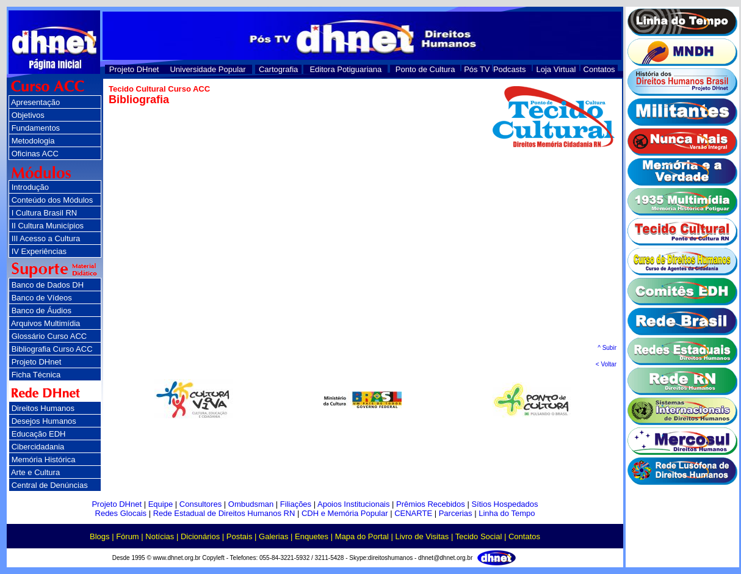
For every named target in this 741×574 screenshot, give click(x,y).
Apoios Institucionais (353, 504)
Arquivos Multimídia (45, 323)
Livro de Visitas (422, 536)
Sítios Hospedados (504, 504)
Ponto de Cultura (425, 69)
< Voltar (606, 364)
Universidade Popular (207, 69)
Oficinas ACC (35, 153)
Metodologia (33, 140)
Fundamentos (36, 128)
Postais (239, 536)
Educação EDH (39, 433)
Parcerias (455, 513)
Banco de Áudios (41, 310)
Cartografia (278, 69)
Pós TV (477, 69)
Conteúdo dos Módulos (52, 200)
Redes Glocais (121, 513)
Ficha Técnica (36, 374)
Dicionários (200, 536)
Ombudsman (250, 504)
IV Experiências (39, 251)
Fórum (127, 536)
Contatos (599, 69)
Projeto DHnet (134, 69)
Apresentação (35, 102)
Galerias (273, 536)
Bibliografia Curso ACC (52, 349)
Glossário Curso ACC (49, 336)
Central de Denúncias (50, 485)
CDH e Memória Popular (345, 513)
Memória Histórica (44, 459)
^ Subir (607, 347)
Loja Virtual (556, 69)
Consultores (200, 504)
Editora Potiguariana (345, 69)
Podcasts (509, 69)
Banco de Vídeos (42, 297)
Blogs (100, 536)
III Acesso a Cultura (46, 238)
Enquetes (311, 536)
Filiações (295, 504)
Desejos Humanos (44, 421)
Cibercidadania (38, 446)
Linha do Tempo (507, 513)
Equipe (160, 504)
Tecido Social (478, 536)
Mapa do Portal (362, 536)
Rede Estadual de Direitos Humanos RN (224, 513)
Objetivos (28, 115)
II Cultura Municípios (48, 225)
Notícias (159, 536)
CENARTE (413, 513)
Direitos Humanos (43, 408)
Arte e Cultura (35, 472)
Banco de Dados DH (48, 284)
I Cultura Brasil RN (45, 212)
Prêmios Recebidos (430, 504)
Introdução (30, 187)
